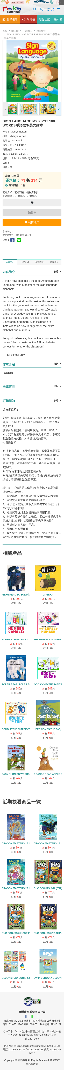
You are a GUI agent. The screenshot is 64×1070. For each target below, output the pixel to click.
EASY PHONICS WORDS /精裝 (19, 774)
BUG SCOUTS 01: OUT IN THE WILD (22, 933)
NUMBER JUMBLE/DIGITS (16, 639)
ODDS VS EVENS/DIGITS (48, 684)
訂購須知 (54, 262)
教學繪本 (41, 30)
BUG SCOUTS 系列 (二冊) (48, 888)
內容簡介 (10, 262)
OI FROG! (47, 594)
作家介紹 (25, 262)
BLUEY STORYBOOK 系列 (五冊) (20, 978)
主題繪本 (27, 30)
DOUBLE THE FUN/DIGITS (16, 729)
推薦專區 (39, 262)
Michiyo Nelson (18, 131)
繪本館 (15, 30)
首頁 (5, 30)
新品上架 (44, 19)
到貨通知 (32, 222)
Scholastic (17, 140)
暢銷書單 (10, 19)
